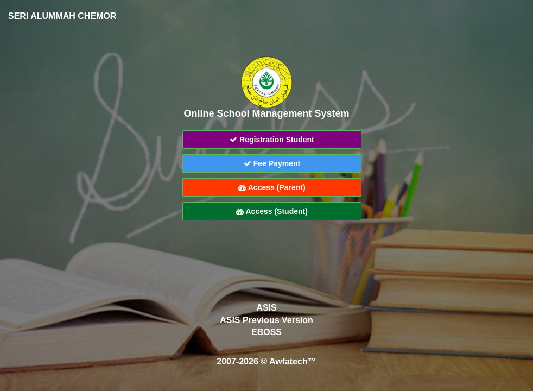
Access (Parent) (271, 187)
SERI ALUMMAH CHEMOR (62, 16)
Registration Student (272, 139)
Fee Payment (272, 163)
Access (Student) (272, 211)
